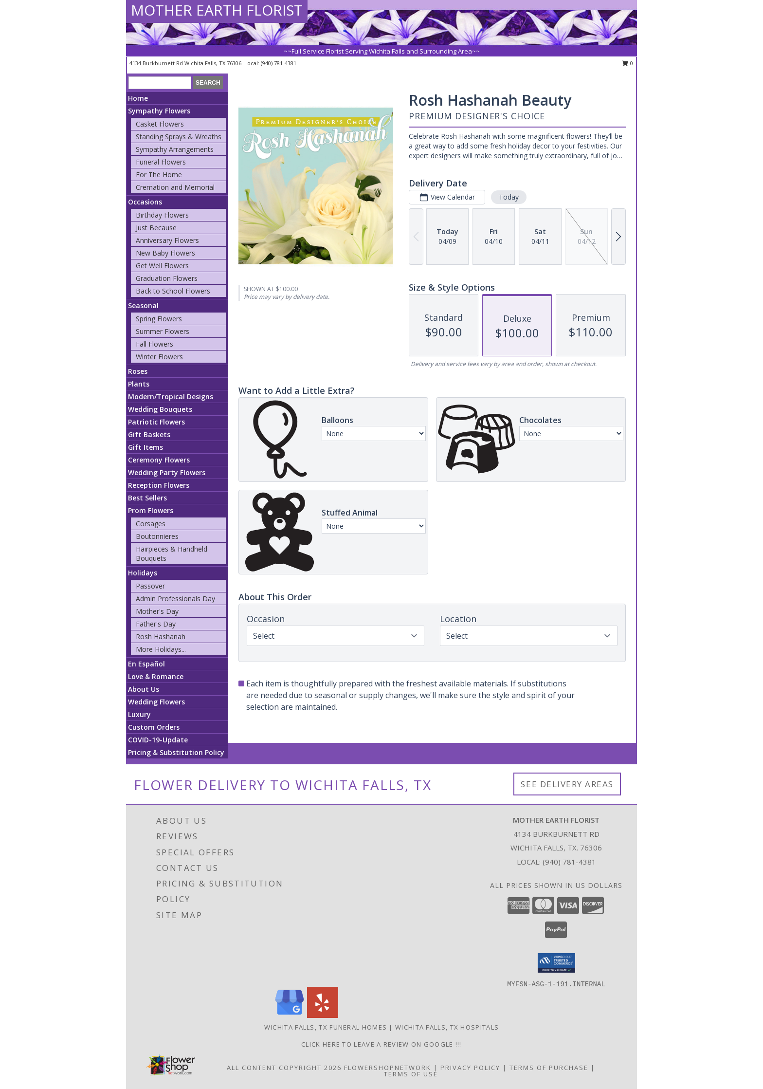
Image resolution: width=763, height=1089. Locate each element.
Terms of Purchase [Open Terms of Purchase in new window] (548, 1067)
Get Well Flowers (162, 265)
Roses (137, 371)
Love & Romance (155, 676)
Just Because (156, 227)
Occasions (145, 201)
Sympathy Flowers (159, 110)
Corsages (150, 523)
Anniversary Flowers (167, 240)
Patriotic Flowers (156, 421)
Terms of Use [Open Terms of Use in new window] (411, 1074)
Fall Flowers (154, 344)
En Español (146, 663)
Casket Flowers (160, 124)
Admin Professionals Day (175, 598)
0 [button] (627, 63)
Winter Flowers (159, 356)
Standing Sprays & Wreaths (178, 136)
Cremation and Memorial (175, 187)
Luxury (139, 714)
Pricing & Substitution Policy (176, 752)
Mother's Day (157, 611)
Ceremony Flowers (159, 459)
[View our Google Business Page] (289, 1015)
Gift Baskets (149, 434)
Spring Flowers (159, 318)
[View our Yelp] (322, 1015)
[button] (556, 963)
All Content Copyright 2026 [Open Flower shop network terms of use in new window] (284, 1067)
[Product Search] (159, 82)
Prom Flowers (150, 510)
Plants (138, 383)
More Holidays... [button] (161, 649)
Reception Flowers (158, 485)
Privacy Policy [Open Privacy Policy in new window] (470, 1067)
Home (138, 98)
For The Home (159, 174)
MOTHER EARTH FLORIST (217, 10)
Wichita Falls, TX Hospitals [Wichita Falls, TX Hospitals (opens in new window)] (447, 1027)
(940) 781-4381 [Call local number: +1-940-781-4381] (278, 63)
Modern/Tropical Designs (170, 396)
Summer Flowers (162, 331)
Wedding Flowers (156, 701)
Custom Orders (154, 727)
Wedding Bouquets (160, 409)
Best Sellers (147, 497)
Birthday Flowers (162, 215)
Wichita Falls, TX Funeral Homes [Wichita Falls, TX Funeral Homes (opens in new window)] (325, 1027)
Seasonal (143, 305)
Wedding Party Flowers (166, 472)
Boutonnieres (157, 536)
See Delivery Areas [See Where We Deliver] (567, 784)
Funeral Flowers (161, 161)
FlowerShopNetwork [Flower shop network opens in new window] (387, 1067)
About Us (143, 689)
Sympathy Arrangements (175, 149)
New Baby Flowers (165, 253)
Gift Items (145, 447)
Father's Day (156, 623)
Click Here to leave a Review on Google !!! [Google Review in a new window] (381, 1044)
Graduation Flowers (167, 278)
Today (509, 197)
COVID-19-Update (158, 739)
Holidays (142, 572)
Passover (150, 586)
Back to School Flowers (173, 290)
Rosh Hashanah (160, 636)
